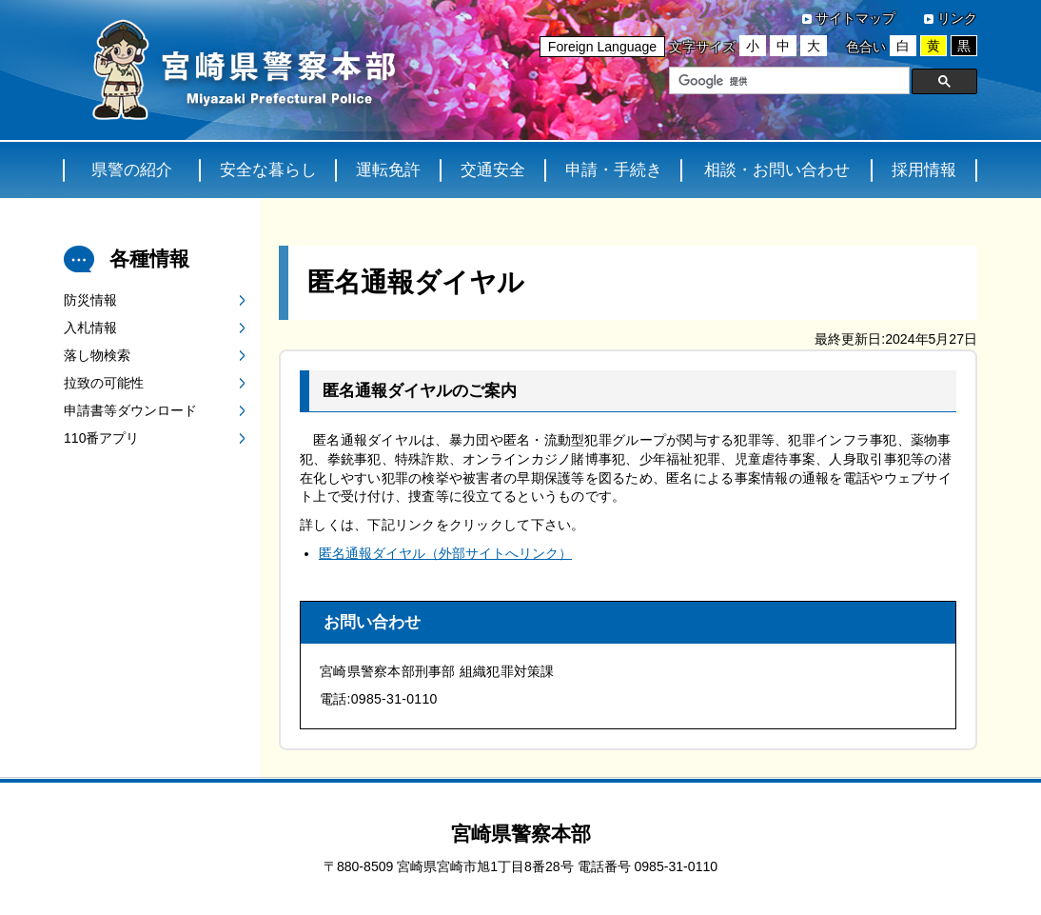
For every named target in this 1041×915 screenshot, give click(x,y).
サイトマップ (855, 18)
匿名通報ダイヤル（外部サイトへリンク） (445, 553)
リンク (957, 18)
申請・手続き (613, 170)
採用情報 (924, 170)
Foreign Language (602, 46)
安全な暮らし (268, 170)
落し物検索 (97, 355)
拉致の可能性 (104, 382)
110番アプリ (102, 438)
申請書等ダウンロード (130, 410)
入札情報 (90, 327)
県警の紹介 (131, 170)
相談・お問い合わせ (777, 170)
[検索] (787, 81)
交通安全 (493, 170)
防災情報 (90, 300)
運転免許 (388, 170)
